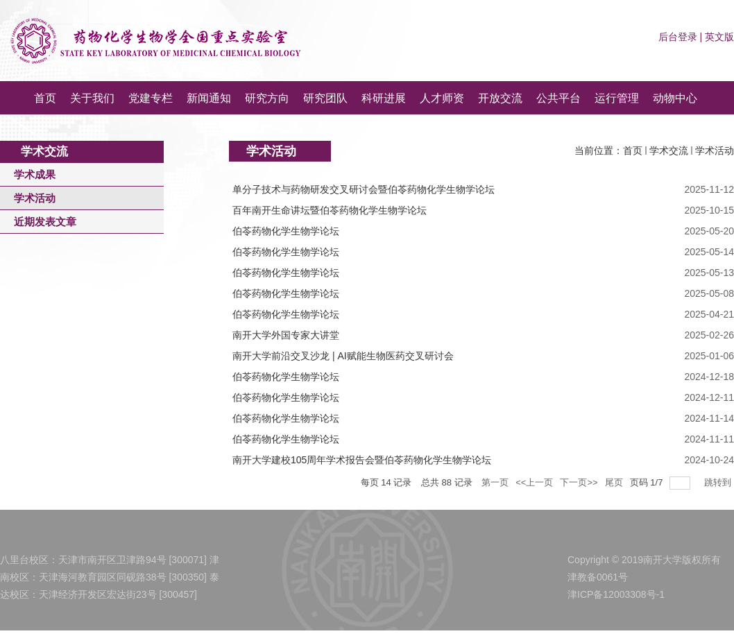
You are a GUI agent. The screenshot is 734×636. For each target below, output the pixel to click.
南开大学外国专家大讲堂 (285, 335)
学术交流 (668, 150)
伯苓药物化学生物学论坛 (285, 231)
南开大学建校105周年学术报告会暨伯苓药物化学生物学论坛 (361, 459)
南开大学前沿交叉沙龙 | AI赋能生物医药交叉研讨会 (343, 355)
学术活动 (714, 150)
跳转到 (719, 482)
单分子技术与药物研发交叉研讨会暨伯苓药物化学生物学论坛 (363, 189)
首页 (632, 150)
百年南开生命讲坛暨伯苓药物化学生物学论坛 (329, 210)
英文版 (719, 36)
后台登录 (677, 36)
